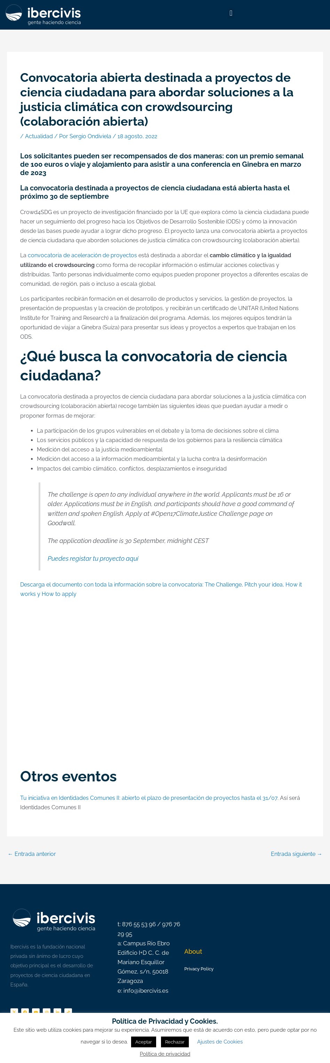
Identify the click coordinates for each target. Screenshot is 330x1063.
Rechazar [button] (175, 1042)
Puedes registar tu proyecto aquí (93, 558)
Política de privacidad (165, 1054)
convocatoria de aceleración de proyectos (82, 255)
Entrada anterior (32, 854)
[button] (231, 13)
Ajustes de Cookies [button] (220, 1042)
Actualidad (39, 136)
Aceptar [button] (143, 1042)
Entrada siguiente (296, 854)
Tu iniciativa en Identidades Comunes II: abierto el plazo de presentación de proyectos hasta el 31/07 (148, 798)
